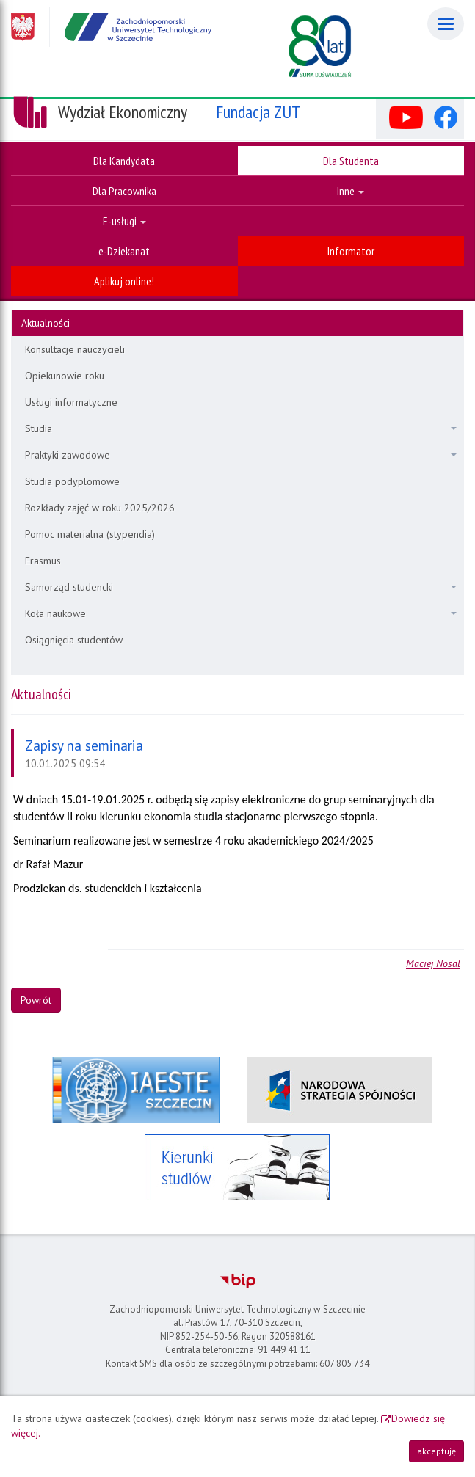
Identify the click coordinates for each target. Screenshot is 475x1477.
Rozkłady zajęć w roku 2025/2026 (100, 507)
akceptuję (436, 1450)
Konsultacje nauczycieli (75, 349)
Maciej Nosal (433, 963)
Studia (241, 428)
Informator (350, 251)
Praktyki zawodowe (241, 455)
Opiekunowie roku (64, 375)
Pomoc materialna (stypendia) (90, 534)
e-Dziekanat (124, 251)
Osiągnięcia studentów (74, 639)
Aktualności (45, 322)
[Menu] (445, 23)
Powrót (36, 1000)
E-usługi (124, 221)
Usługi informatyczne (71, 402)
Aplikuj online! (124, 281)
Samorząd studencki (241, 587)
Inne (350, 190)
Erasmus (43, 560)
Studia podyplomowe (72, 481)
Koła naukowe (241, 613)
